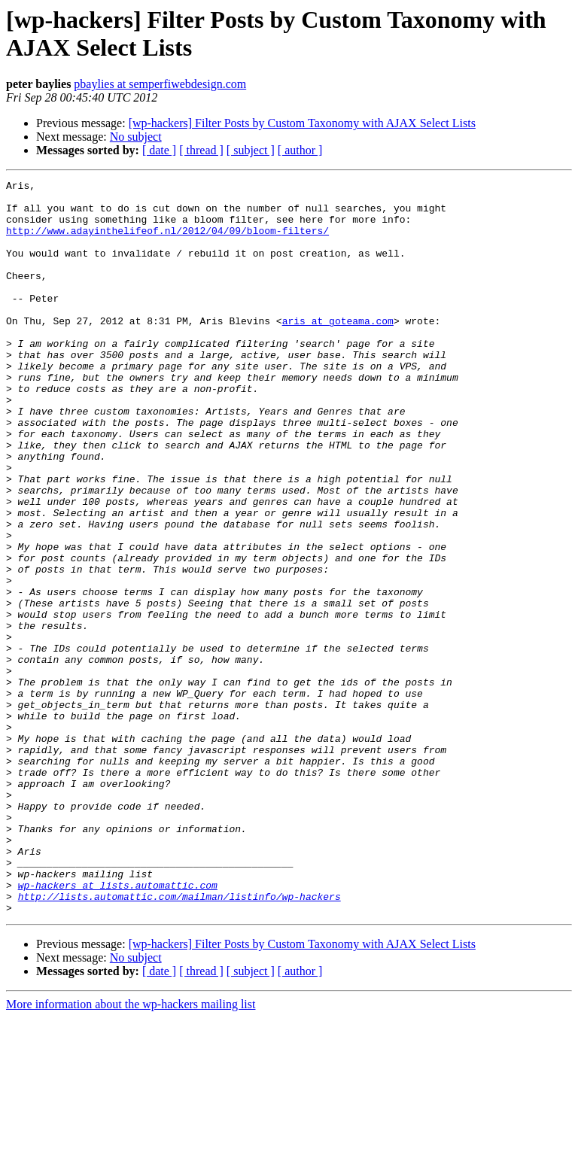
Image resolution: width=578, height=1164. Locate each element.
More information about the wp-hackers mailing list (130, 1150)
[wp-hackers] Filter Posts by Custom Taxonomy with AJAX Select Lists (302, 123)
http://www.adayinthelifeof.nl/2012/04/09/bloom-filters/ (167, 241)
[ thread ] (201, 150)
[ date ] (159, 150)
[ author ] (300, 150)
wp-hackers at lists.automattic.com (118, 1027)
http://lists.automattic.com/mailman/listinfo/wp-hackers (179, 1040)
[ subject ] (251, 150)
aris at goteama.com (338, 350)
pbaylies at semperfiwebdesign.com (160, 83)
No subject (136, 136)
